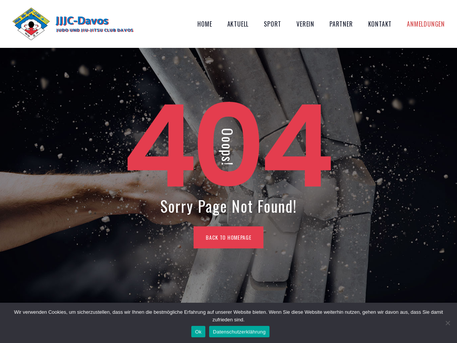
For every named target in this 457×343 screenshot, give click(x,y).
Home (204, 23)
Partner (341, 23)
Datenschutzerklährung (239, 332)
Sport (272, 23)
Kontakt (380, 23)
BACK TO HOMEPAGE (228, 237)
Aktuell (238, 23)
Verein (305, 23)
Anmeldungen (426, 23)
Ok (198, 332)
